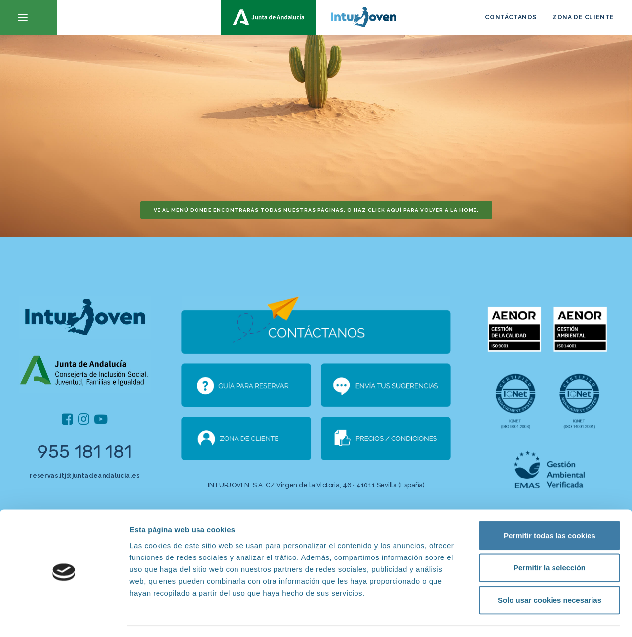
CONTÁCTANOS (511, 17)
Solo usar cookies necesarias (549, 572)
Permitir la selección (550, 540)
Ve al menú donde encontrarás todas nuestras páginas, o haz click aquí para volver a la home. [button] (316, 210)
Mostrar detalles (530, 617)
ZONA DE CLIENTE (583, 17)
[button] (28, 17)
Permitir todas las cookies (549, 507)
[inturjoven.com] (316, 17)
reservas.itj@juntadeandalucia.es (84, 475)
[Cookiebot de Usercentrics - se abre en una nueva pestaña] (64, 617)
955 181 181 (85, 451)
